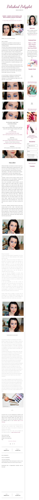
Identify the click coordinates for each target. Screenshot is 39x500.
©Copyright (14, 441)
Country (28, 151)
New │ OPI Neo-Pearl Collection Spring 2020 (32, 45)
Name (28, 147)
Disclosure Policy (10, 441)
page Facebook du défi (16, 432)
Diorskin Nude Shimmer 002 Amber (12, 133)
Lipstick (17, 20)
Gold (11, 20)
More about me (34, 34)
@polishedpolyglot (32, 163)
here (9, 173)
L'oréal (15, 20)
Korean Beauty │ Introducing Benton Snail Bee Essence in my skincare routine (32, 137)
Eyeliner (3, 20)
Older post (18, 450)
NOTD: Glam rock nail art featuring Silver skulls (32, 110)
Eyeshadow (6, 20)
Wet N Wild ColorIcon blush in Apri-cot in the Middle (12, 134)
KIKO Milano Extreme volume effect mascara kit (12, 143)
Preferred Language (30, 154)
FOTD (9, 20)
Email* (28, 143)
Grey (13, 20)
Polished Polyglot (19, 6)
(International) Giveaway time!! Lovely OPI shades (32, 82)
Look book (20, 20)
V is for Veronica (32, 122)
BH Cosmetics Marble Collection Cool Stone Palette (12, 140)
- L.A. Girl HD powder (12, 131)
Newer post (6, 450)
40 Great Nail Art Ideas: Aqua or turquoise (32, 96)
